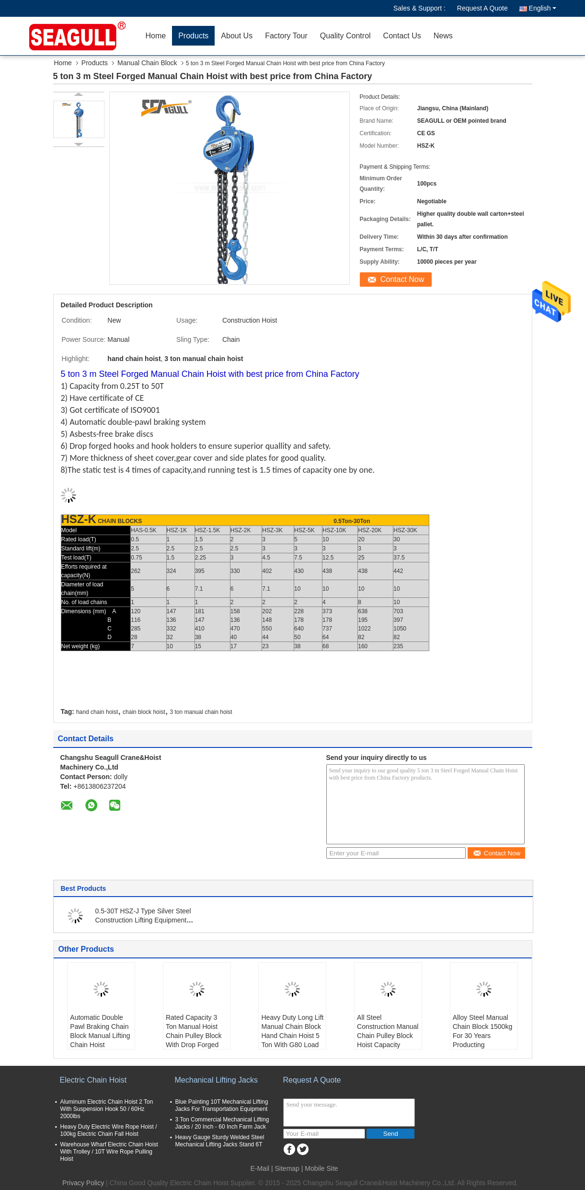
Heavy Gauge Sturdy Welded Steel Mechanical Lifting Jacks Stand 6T (219, 1141)
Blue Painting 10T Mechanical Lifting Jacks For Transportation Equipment (221, 1105)
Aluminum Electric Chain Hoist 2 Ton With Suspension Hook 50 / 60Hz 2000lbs (106, 1109)
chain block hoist (144, 712)
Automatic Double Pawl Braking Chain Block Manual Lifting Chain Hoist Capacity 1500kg (100, 1036)
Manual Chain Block (147, 63)
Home (156, 36)
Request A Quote (482, 8)
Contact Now (402, 279)
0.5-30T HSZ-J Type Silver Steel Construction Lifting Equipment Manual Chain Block (143, 920)
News (443, 36)
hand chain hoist (97, 712)
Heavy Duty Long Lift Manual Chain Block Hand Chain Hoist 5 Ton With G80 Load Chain (292, 1036)
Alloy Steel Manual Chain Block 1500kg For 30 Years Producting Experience (483, 1036)
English (542, 8)
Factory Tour (286, 36)
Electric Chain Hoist (93, 1080)
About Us (236, 36)
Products (193, 36)
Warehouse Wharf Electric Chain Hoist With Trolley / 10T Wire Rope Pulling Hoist (109, 1151)
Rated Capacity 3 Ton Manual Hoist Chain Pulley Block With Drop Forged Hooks (194, 1036)
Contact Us (402, 36)
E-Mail (259, 1168)
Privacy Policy (83, 1183)
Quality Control (345, 36)
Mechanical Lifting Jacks (216, 1080)
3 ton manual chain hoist (201, 712)
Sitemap (287, 1168)
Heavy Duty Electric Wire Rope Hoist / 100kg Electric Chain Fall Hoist (108, 1130)
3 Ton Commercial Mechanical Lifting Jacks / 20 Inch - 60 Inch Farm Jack (222, 1123)
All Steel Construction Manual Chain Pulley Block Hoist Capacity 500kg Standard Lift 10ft (387, 1040)
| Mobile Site (319, 1168)
